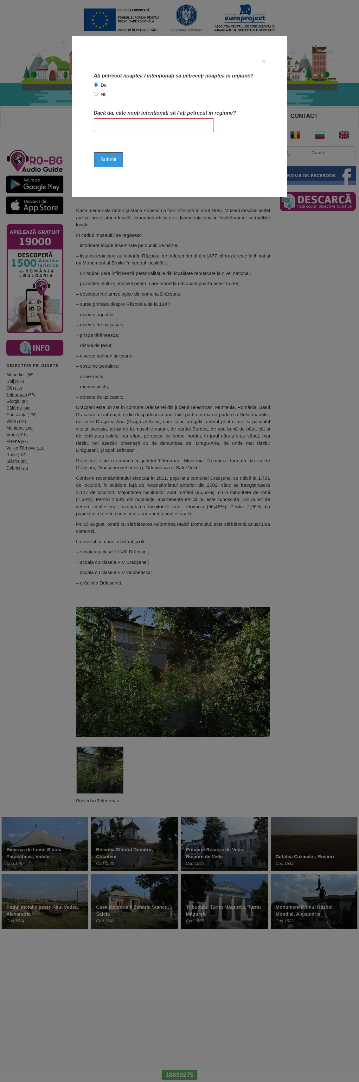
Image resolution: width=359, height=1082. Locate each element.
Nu (103, 94)
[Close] (263, 61)
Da (103, 85)
